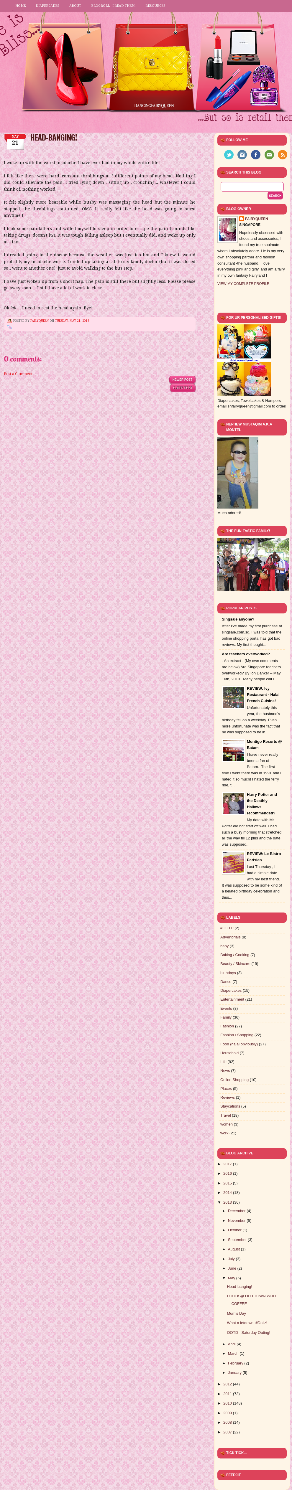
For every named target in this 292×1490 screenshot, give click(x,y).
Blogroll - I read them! (113, 6)
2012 (228, 1384)
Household (229, 1053)
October (235, 1230)
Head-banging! (239, 1286)
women (226, 1124)
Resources (155, 6)
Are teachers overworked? (246, 654)
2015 (228, 1183)
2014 (228, 1192)
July (232, 1259)
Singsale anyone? (238, 619)
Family (226, 1017)
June (232, 1268)
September (238, 1239)
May (232, 1278)
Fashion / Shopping (236, 1035)
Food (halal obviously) (239, 1044)
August (234, 1249)
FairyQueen (40, 320)
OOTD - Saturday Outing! (248, 1332)
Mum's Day (236, 1313)
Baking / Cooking (234, 955)
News (225, 1070)
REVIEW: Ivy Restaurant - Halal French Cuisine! (263, 694)
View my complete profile (243, 284)
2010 (228, 1403)
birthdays (228, 973)
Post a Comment (18, 374)
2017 (228, 1164)
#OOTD (227, 928)
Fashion (227, 1026)
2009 (228, 1413)
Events (226, 1008)
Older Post (182, 388)
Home (20, 6)
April (232, 1344)
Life (223, 1062)
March (234, 1353)
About (75, 6)
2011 (228, 1394)
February (236, 1363)
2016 (228, 1173)
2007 (228, 1432)
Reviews (227, 1097)
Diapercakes (47, 6)
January (235, 1372)
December (237, 1211)
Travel (225, 1115)
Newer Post (182, 379)
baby (224, 946)
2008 (228, 1422)
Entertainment (232, 999)
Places (226, 1088)
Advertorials (230, 937)
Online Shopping (234, 1080)
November (237, 1220)
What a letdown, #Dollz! (247, 1323)
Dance (226, 981)
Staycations (230, 1106)
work (224, 1133)
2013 (228, 1202)
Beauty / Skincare (235, 963)
